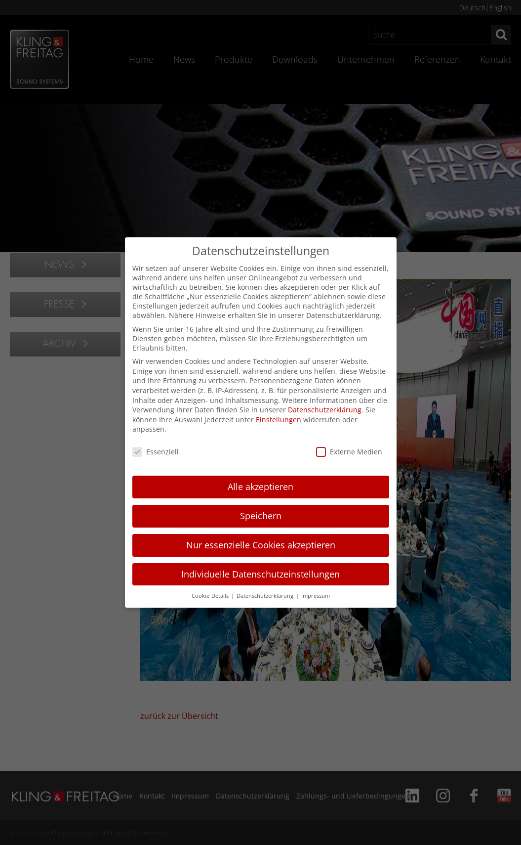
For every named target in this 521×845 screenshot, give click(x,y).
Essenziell (155, 451)
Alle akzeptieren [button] (260, 486)
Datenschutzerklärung (324, 409)
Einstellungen (278, 419)
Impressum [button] (315, 595)
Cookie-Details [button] (211, 595)
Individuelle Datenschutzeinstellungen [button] (260, 574)
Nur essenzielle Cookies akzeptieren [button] (260, 545)
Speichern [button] (260, 516)
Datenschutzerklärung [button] (266, 595)
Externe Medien (349, 451)
